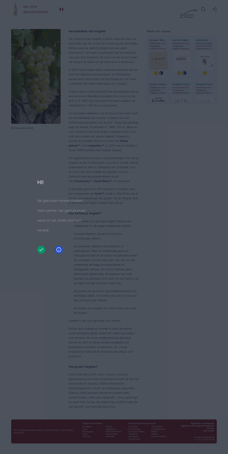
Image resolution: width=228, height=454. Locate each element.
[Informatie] (59, 250)
